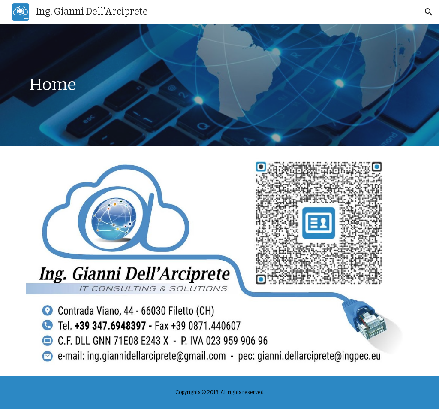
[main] (220, 85)
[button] (428, 12)
